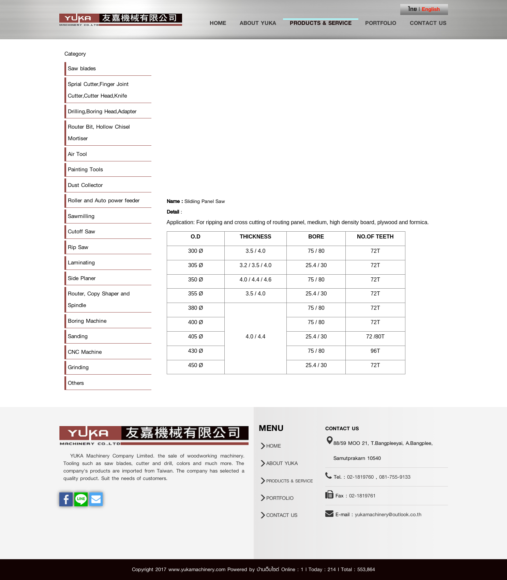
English (431, 9)
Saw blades (82, 68)
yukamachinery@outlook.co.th (388, 514)
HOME (221, 22)
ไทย (412, 9)
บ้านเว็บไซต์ (268, 569)
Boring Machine (87, 320)
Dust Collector (85, 185)
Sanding (78, 336)
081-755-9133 (395, 477)
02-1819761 (362, 496)
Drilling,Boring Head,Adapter (102, 111)
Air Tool (77, 154)
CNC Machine (85, 352)
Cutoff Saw (81, 231)
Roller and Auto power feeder (103, 200)
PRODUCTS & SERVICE (321, 22)
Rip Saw (78, 247)
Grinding (78, 367)
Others (76, 383)
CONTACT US (428, 22)
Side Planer (81, 278)
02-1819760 (360, 477)
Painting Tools (85, 169)
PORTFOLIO (380, 22)
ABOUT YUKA (258, 22)
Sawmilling (81, 216)
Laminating (81, 262)
